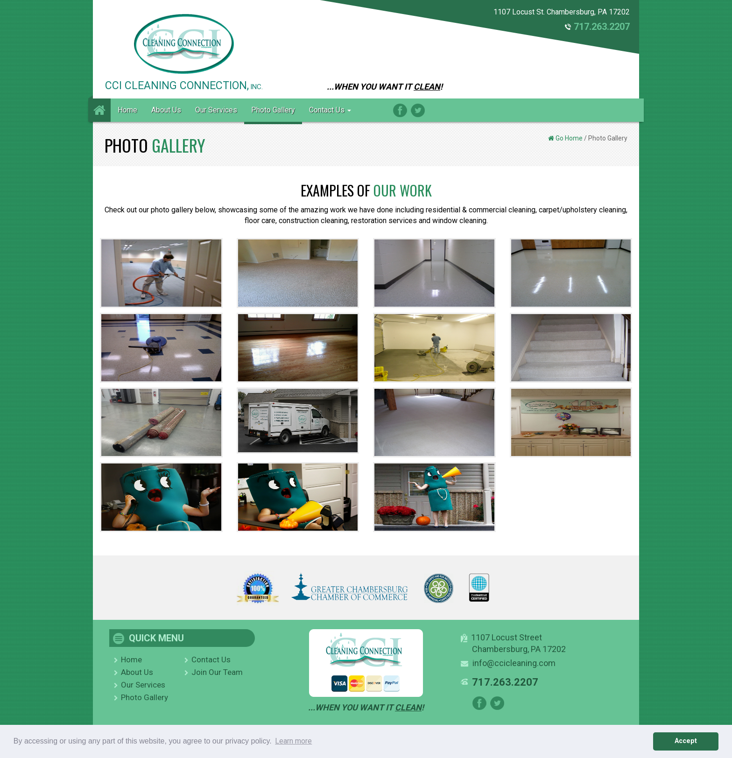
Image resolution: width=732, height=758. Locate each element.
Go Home (569, 138)
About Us (166, 109)
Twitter (418, 110)
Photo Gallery (273, 109)
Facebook (400, 110)
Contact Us (211, 659)
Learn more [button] (293, 741)
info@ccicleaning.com (514, 663)
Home (127, 109)
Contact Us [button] (330, 109)
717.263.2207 (602, 26)
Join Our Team (217, 672)
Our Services (216, 109)
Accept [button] (686, 741)
